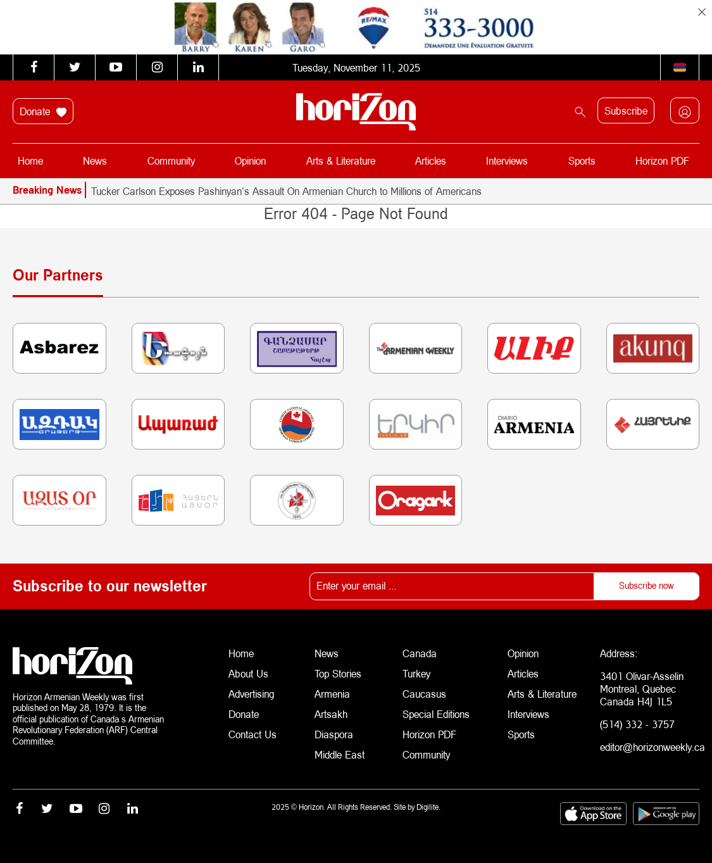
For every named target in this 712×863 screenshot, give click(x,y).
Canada (420, 653)
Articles (430, 160)
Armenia (332, 694)
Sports (582, 160)
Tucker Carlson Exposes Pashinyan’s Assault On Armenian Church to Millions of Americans (286, 191)
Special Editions (436, 714)
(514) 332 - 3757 (637, 724)
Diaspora (334, 734)
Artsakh (331, 714)
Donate (43, 111)
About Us (248, 673)
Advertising (251, 694)
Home (30, 160)
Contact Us (252, 734)
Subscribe (625, 110)
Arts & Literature (340, 160)
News (95, 160)
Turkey (416, 673)
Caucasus (424, 694)
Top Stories (338, 673)
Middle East (340, 754)
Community (171, 160)
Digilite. (428, 807)
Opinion (250, 160)
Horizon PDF (662, 160)
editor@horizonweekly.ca (652, 747)
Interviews (507, 160)
